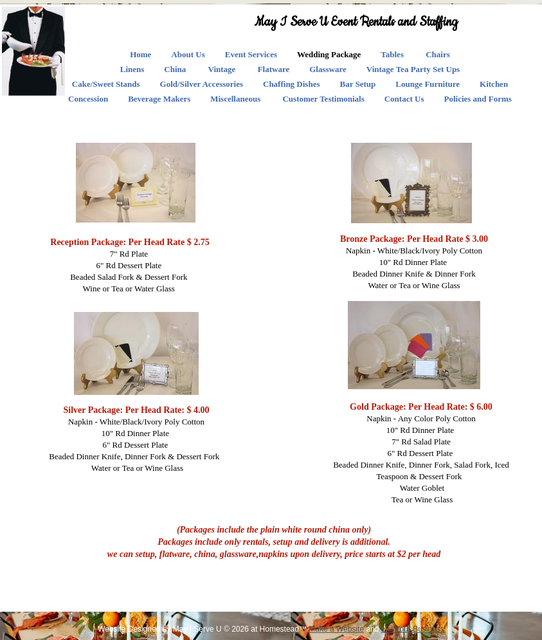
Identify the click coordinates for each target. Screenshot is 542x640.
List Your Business (412, 629)
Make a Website (336, 629)
